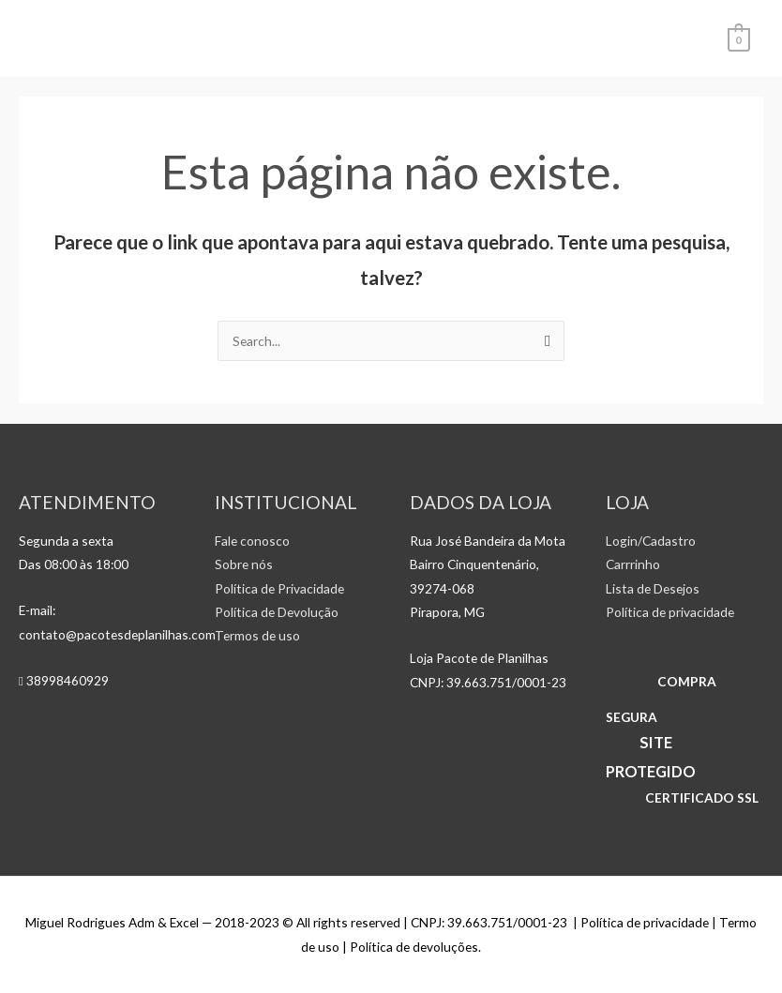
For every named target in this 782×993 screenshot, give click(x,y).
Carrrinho (633, 564)
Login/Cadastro (651, 541)
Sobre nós (244, 564)
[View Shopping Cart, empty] (739, 38)
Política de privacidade (670, 612)
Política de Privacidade (279, 588)
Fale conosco (252, 541)
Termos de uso (257, 635)
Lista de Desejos (652, 588)
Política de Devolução (276, 612)
